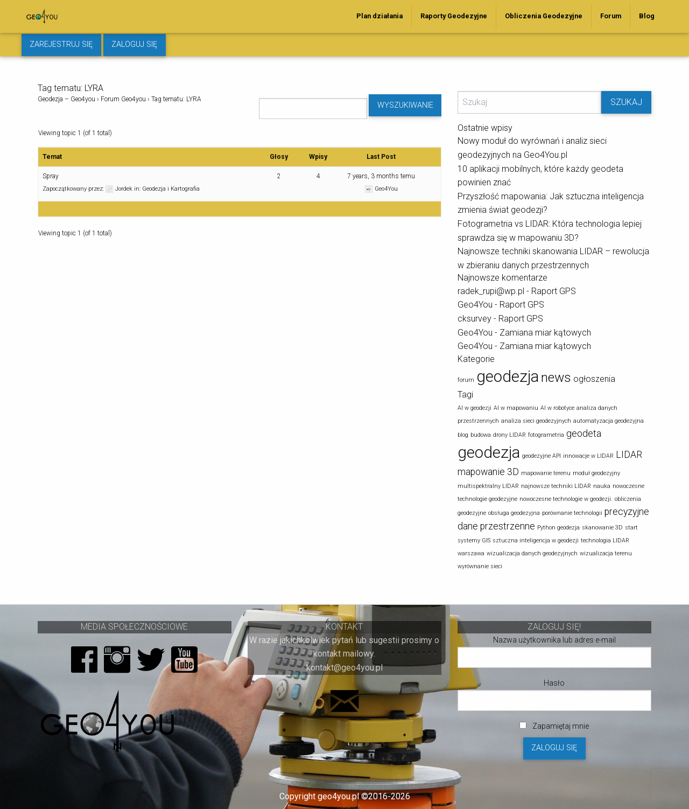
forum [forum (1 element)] (466, 379)
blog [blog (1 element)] (463, 434)
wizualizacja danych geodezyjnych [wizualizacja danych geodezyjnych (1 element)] (532, 553)
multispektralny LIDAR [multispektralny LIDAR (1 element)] (488, 486)
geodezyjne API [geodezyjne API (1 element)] (541, 455)
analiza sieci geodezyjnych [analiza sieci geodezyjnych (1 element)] (536, 420)
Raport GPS (553, 291)
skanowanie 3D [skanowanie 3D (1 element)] (602, 527)
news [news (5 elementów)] (556, 377)
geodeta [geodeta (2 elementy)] (583, 433)
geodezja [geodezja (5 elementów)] (489, 452)
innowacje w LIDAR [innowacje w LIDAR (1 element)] (588, 455)
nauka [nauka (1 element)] (601, 486)
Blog (647, 16)
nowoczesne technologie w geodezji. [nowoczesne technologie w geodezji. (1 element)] (566, 499)
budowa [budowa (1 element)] (480, 434)
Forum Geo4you (123, 99)
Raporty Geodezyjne (453, 16)
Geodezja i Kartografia (171, 188)
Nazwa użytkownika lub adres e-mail (554, 640)
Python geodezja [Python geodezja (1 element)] (558, 527)
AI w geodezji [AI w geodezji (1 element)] (474, 408)
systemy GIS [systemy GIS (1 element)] (474, 540)
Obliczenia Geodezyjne (543, 16)
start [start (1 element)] (631, 527)
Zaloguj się (134, 44)
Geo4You (475, 304)
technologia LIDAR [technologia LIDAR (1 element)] (605, 540)
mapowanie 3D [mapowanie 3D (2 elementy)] (488, 471)
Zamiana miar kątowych (545, 332)
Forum (610, 16)
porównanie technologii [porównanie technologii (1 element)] (572, 513)
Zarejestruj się (61, 44)
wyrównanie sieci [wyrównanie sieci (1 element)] (480, 566)
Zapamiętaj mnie (554, 726)
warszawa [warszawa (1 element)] (471, 553)
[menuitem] (380, 16)
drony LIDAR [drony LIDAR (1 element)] (509, 434)
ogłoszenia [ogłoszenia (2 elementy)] (594, 379)
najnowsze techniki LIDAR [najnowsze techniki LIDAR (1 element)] (556, 486)
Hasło (554, 683)
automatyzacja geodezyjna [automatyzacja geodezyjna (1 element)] (608, 420)
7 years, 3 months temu (381, 176)
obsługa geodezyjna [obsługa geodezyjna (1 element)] (514, 513)
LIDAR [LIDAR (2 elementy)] (629, 454)
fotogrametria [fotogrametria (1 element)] (546, 434)
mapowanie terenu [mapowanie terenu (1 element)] (546, 473)
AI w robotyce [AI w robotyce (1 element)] (557, 408)
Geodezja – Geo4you (66, 99)
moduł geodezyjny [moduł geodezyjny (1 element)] (596, 473)
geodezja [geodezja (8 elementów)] (507, 376)
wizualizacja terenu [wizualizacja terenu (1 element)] (606, 553)
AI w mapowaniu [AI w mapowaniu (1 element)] (516, 408)
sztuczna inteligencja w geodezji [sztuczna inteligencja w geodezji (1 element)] (536, 540)
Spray (51, 176)
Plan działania (379, 16)
